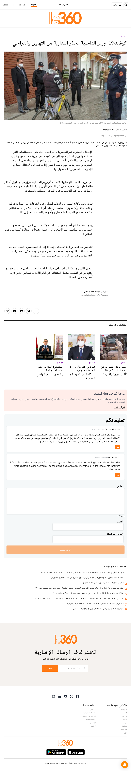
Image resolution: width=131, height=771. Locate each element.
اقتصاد (124, 713)
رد (118, 447)
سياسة (124, 710)
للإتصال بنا (92, 723)
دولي (125, 733)
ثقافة (125, 719)
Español (6, 5)
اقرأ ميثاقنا (119, 407)
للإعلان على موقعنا (89, 716)
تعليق (120, 486)
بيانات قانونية (91, 719)
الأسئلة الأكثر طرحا (89, 713)
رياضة (124, 726)
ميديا (125, 723)
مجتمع (124, 37)
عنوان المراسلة (115, 533)
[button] (124, 764)
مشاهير (124, 729)
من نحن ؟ (92, 710)
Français (21, 5)
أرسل (50, 668)
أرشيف (93, 726)
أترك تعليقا (65, 549)
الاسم (120, 521)
